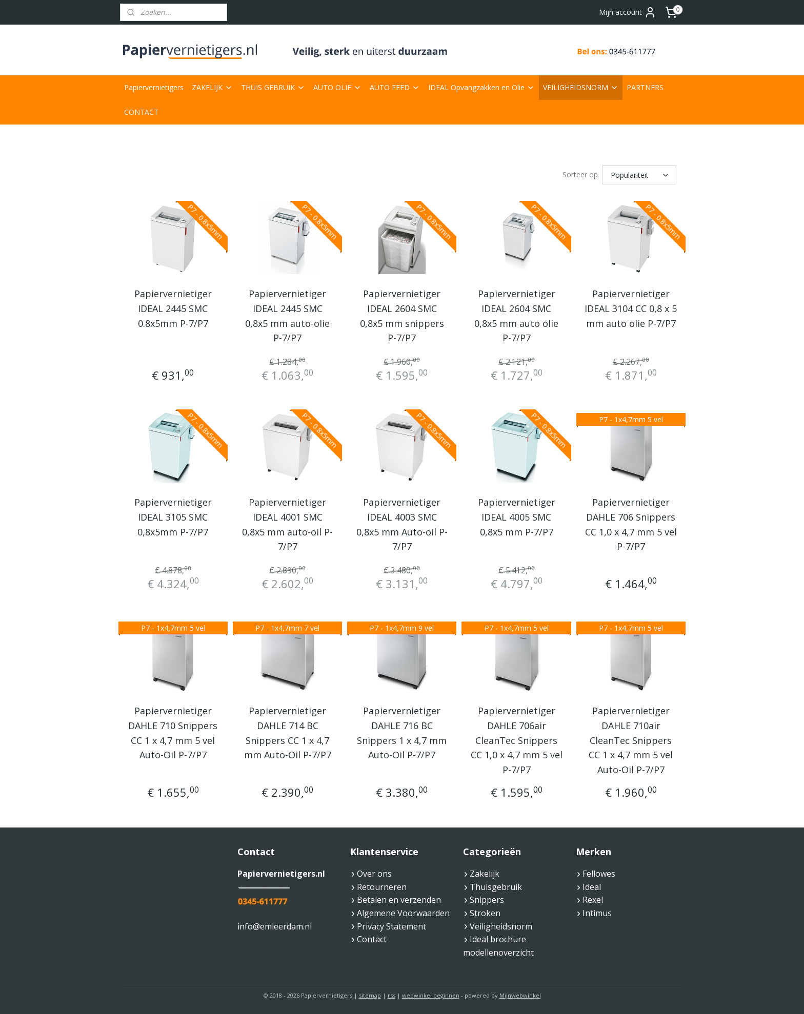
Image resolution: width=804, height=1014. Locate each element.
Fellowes (598, 873)
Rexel (592, 899)
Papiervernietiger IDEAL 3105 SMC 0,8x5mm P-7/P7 (173, 517)
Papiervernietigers (154, 87)
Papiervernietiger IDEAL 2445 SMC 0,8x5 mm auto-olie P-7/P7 (287, 315)
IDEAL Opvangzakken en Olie (481, 87)
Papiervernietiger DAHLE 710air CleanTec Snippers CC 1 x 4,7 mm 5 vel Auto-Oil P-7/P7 (631, 740)
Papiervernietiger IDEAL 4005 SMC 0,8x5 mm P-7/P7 (516, 517)
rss (391, 995)
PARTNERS (645, 87)
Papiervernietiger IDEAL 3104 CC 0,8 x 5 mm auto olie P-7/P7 (631, 308)
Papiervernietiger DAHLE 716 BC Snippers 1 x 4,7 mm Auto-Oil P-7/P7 (402, 733)
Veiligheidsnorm (501, 926)
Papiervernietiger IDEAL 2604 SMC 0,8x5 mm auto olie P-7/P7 (516, 315)
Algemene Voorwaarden (403, 913)
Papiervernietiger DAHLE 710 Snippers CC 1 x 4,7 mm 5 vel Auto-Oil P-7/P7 (173, 733)
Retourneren (378, 887)
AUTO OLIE (337, 87)
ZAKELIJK (212, 87)
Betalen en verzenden (399, 899)
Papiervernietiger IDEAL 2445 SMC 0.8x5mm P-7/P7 (173, 308)
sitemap (370, 995)
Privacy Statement (391, 926)
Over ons (374, 873)
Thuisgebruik (496, 887)
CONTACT (141, 112)
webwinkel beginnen (430, 995)
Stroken (485, 913)
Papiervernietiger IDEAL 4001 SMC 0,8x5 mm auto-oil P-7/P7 (287, 524)
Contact (372, 939)
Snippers (487, 899)
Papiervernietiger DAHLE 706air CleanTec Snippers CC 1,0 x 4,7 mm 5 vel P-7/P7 (516, 740)
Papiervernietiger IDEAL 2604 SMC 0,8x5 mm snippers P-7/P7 (402, 315)
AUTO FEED (395, 87)
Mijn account (627, 12)
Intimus (597, 913)
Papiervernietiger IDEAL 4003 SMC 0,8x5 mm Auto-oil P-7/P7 (402, 524)
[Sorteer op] (639, 175)
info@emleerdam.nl (274, 926)
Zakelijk (484, 873)
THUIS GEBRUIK (273, 87)
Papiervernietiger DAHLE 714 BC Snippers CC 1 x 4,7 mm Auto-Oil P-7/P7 (287, 733)
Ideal (591, 887)
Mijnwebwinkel (520, 995)
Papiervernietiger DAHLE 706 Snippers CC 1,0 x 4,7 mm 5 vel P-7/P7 (631, 524)
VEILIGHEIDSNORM (580, 87)
